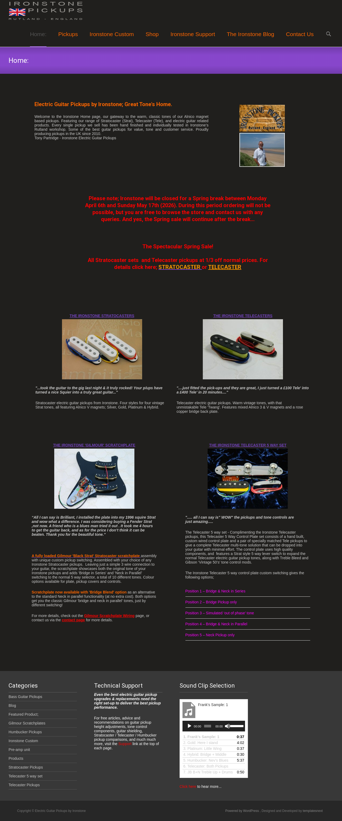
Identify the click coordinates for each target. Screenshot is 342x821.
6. (205, 766)
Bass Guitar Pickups (25, 697)
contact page (73, 620)
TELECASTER (224, 267)
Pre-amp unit (19, 749)
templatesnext (313, 811)
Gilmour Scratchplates (27, 723)
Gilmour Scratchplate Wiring (109, 616)
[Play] (189, 726)
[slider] (207, 726)
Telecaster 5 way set (25, 776)
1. (201, 737)
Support (124, 744)
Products (16, 758)
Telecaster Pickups (24, 785)
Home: (38, 39)
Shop (152, 39)
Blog (12, 705)
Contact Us (300, 39)
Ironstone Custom (112, 39)
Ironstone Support (192, 39)
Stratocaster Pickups (26, 767)
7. (208, 772)
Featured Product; (23, 714)
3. (202, 748)
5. (205, 760)
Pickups (68, 39)
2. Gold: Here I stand (200, 743)
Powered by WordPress (242, 811)
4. (204, 754)
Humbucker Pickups (25, 732)
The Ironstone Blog (250, 39)
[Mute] (227, 726)
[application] (213, 726)
